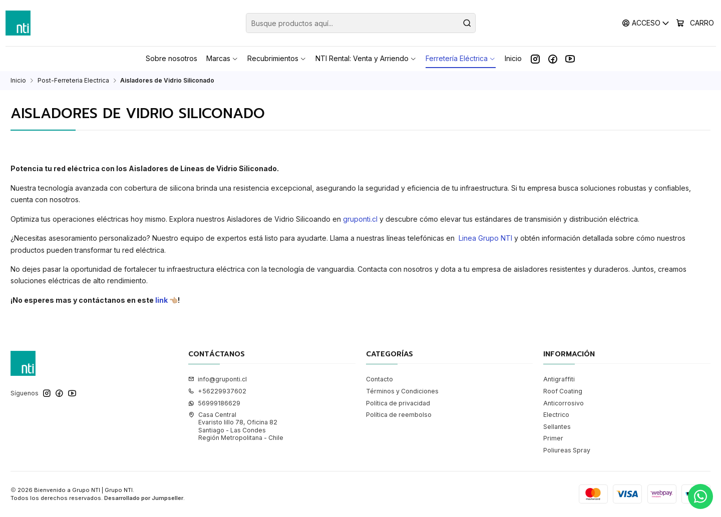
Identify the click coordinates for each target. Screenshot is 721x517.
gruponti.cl (361, 219)
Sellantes (557, 426)
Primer (553, 438)
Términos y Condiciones (402, 391)
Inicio (18, 81)
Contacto (379, 379)
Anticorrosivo (563, 403)
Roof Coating (562, 391)
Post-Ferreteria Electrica (73, 81)
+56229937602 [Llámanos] (217, 391)
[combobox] (361, 23)
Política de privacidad (398, 403)
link (161, 300)
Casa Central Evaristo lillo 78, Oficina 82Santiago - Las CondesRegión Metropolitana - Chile (235, 426)
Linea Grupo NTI (485, 238)
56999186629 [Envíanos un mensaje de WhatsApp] (214, 403)
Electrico (556, 414)
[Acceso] (646, 23)
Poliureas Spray (566, 450)
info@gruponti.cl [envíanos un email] (217, 379)
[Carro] (695, 23)
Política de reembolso (399, 414)
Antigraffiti (559, 379)
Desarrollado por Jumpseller (143, 497)
